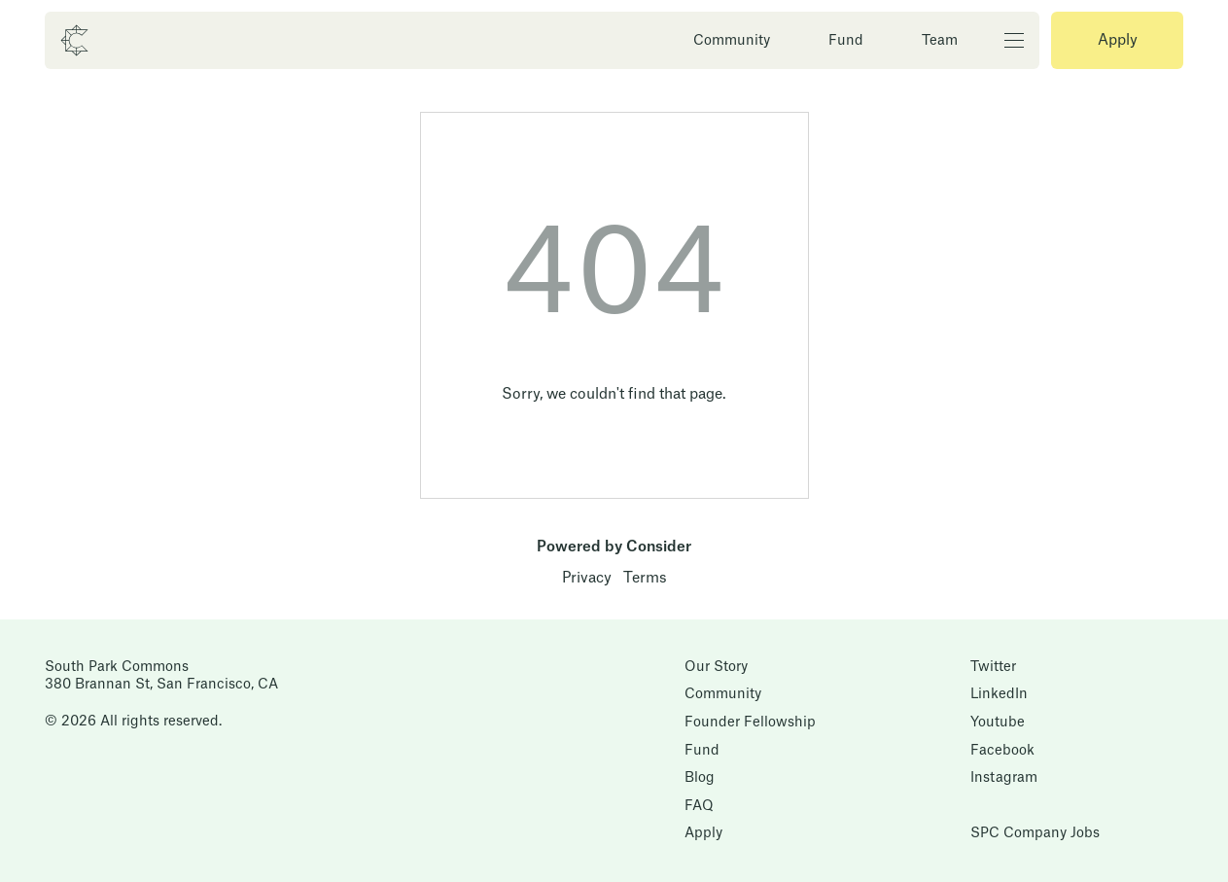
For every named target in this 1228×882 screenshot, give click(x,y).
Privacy (587, 578)
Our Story (716, 667)
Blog (699, 778)
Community (731, 41)
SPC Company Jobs (1035, 833)
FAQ (699, 806)
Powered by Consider (614, 547)
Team (940, 41)
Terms (645, 578)
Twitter (993, 667)
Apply (1118, 40)
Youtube (997, 722)
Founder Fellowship (750, 722)
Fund (845, 41)
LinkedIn (999, 694)
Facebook (1002, 751)
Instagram (1003, 778)
